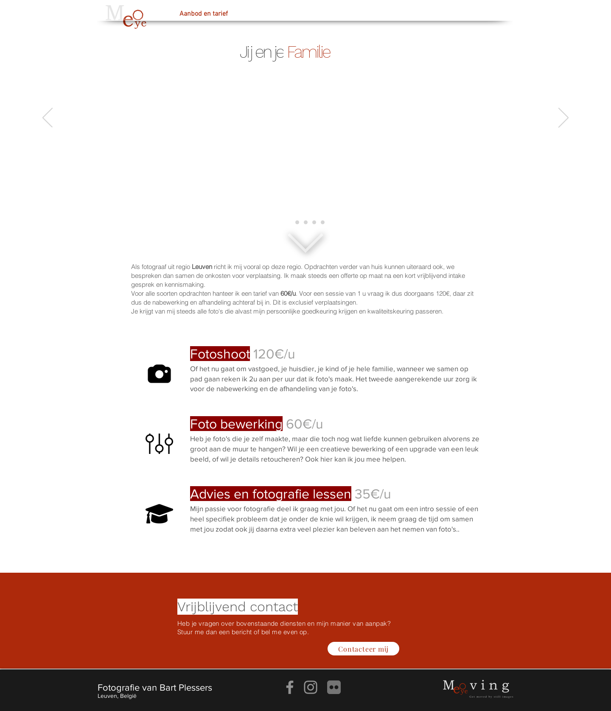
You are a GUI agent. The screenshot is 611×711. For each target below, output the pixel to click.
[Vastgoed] (314, 222)
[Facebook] (290, 687)
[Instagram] (311, 687)
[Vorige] (47, 118)
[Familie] (289, 222)
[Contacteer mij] (363, 648)
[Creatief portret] (297, 222)
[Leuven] (323, 222)
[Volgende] (563, 118)
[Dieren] (306, 222)
